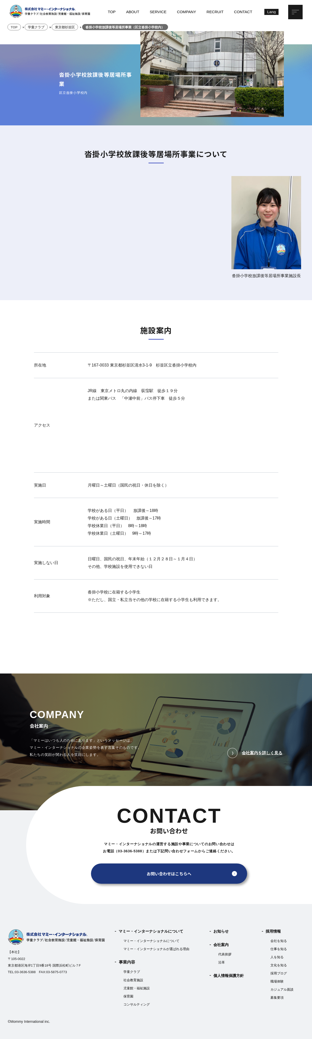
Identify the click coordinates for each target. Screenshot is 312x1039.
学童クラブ (131, 972)
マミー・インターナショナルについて (151, 931)
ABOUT (132, 12)
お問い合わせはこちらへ (169, 874)
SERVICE (158, 12)
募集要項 (277, 997)
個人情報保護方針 (228, 975)
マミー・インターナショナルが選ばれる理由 (156, 949)
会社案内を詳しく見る (254, 753)
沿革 (221, 962)
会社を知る (278, 941)
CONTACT (243, 12)
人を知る (277, 957)
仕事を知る (278, 949)
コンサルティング (136, 1004)
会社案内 (221, 944)
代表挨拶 (224, 954)
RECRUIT (215, 12)
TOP (112, 12)
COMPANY (186, 12)
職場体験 (277, 981)
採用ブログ (278, 973)
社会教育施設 (133, 980)
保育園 (128, 996)
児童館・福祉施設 (136, 988)
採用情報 (273, 931)
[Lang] (271, 12)
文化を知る (278, 965)
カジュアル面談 (281, 989)
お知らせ (221, 931)
